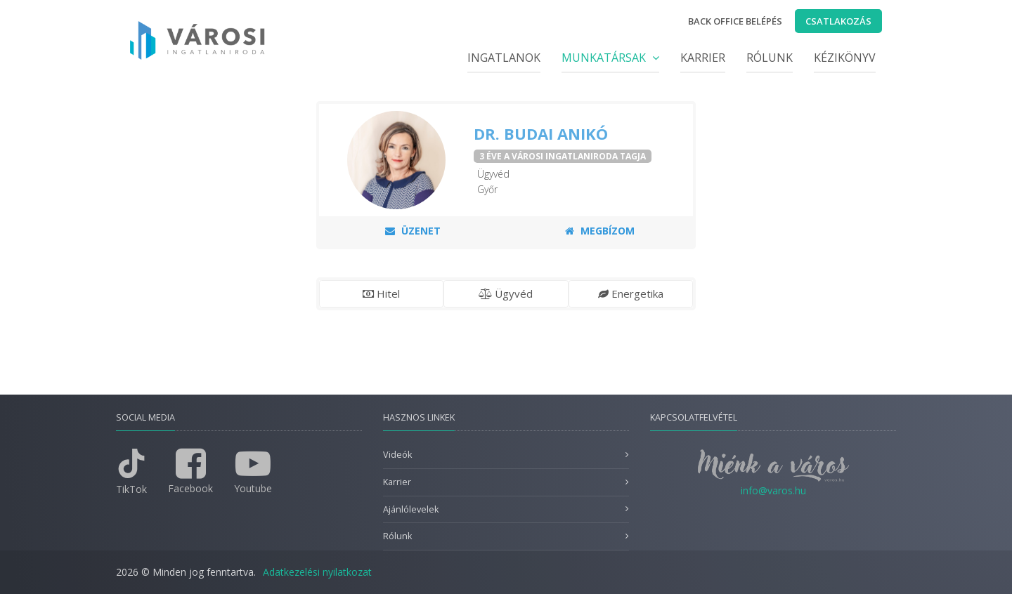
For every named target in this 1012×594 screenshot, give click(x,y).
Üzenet (413, 230)
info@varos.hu (773, 490)
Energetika (630, 293)
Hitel (381, 293)
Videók (397, 455)
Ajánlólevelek (411, 509)
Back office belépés (735, 21)
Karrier (702, 57)
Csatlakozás (838, 21)
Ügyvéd (506, 293)
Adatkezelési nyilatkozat (317, 572)
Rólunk (769, 57)
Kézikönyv (845, 57)
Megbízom (600, 230)
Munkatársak (610, 57)
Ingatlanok (503, 57)
